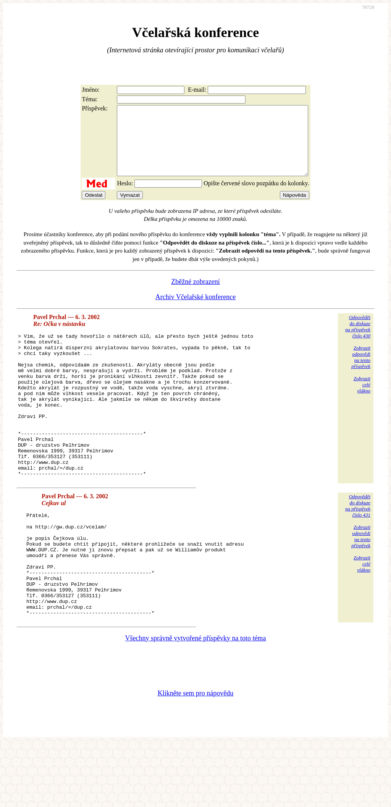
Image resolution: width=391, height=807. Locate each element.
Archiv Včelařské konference (195, 310)
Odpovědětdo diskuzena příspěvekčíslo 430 (357, 340)
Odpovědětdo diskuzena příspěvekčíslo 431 (357, 548)
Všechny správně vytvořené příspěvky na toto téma (195, 701)
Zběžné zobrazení (195, 295)
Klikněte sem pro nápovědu (195, 756)
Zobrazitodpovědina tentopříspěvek (360, 371)
